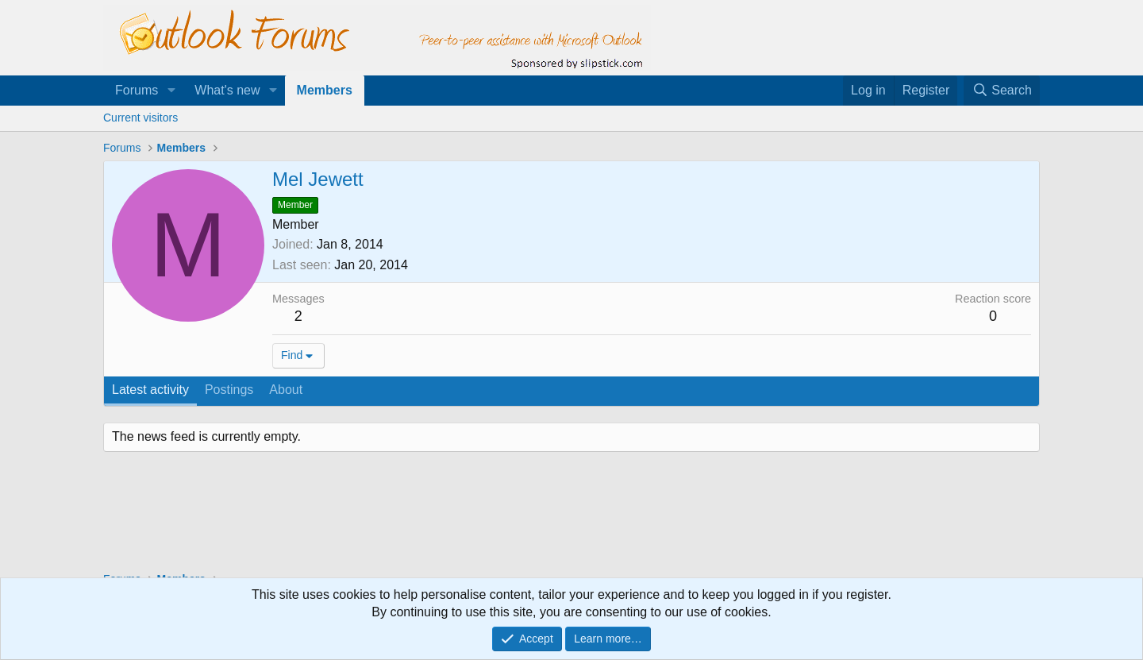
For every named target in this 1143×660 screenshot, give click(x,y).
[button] (171, 90)
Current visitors (140, 117)
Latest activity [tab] (150, 389)
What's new (227, 90)
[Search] (1002, 90)
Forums (136, 90)
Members (324, 90)
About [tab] (285, 389)
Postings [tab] (229, 389)
